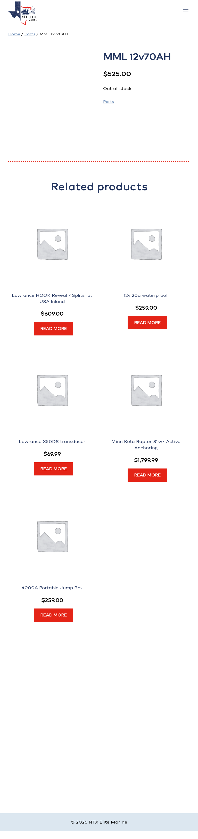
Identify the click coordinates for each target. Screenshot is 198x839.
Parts (29, 34)
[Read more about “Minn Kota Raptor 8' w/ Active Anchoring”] (147, 475)
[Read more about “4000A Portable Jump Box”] (53, 615)
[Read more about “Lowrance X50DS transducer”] (53, 469)
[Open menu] (186, 10)
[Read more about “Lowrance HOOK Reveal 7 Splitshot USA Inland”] (53, 328)
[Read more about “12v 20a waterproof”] (147, 323)
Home (14, 34)
